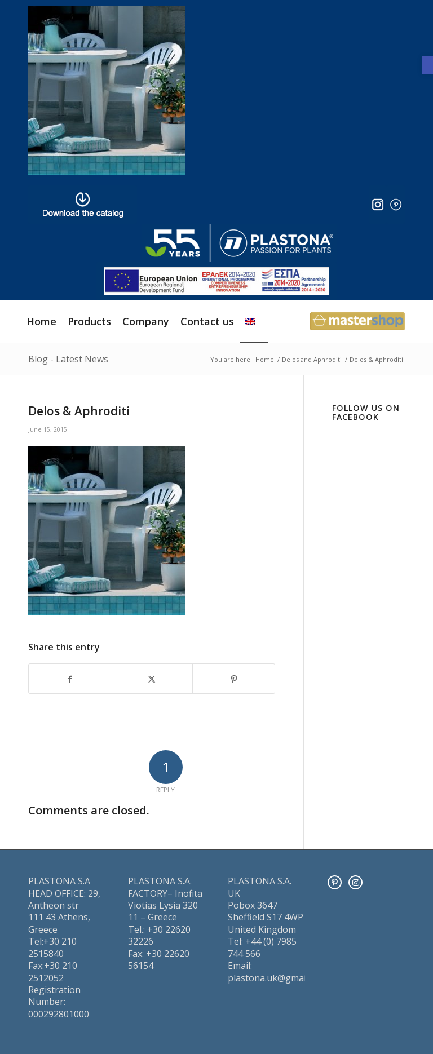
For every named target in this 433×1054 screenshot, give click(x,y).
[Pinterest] (335, 882)
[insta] (378, 204)
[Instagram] (355, 882)
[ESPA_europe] (216, 281)
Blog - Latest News (68, 359)
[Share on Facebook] (70, 678)
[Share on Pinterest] (233, 678)
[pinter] (396, 204)
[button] (427, 65)
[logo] (239, 243)
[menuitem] (41, 321)
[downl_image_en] (82, 204)
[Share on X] (151, 678)
